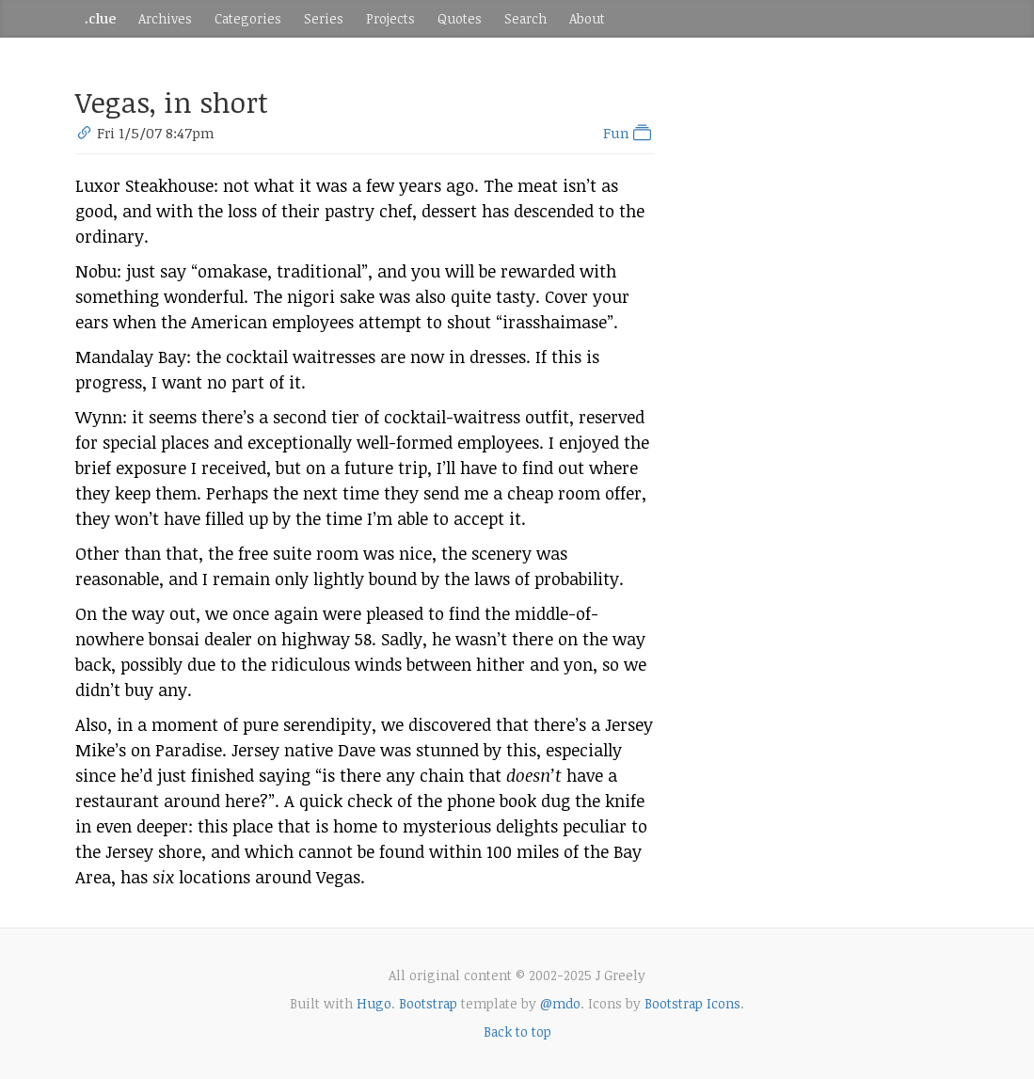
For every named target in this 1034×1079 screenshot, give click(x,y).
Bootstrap (428, 1003)
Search (525, 18)
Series (323, 18)
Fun (629, 132)
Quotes (459, 18)
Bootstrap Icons (692, 1003)
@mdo (560, 1003)
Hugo (374, 1003)
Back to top (517, 1031)
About (587, 18)
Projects (390, 18)
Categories (248, 18)
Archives (165, 18)
